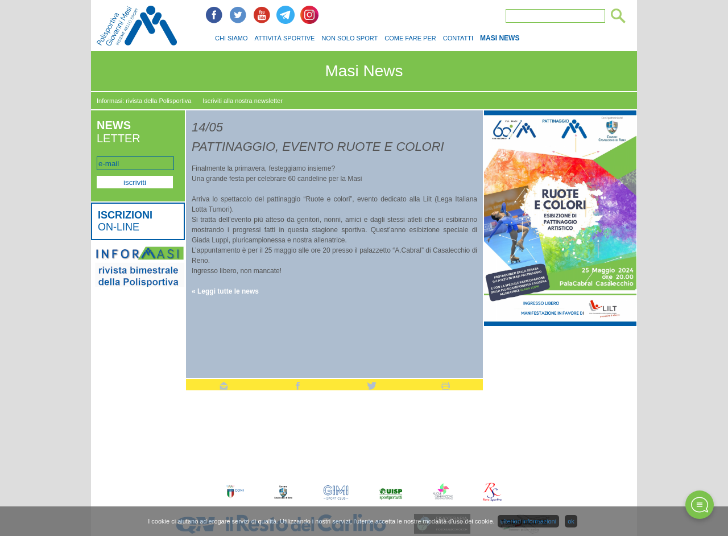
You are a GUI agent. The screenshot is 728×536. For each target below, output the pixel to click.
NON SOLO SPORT (349, 38)
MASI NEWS (499, 38)
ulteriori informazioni (528, 521)
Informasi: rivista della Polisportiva (144, 100)
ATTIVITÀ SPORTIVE (284, 38)
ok (571, 521)
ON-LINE (125, 221)
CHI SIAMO (231, 38)
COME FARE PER (410, 38)
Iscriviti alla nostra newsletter (242, 100)
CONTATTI (458, 38)
